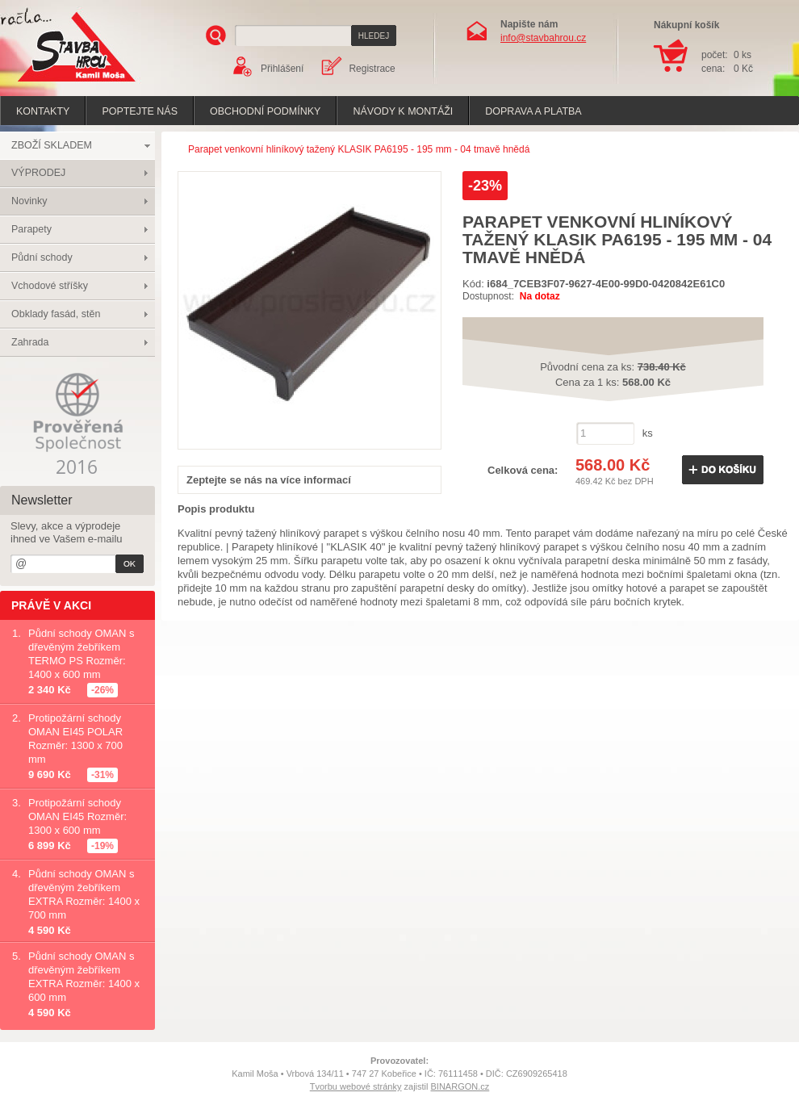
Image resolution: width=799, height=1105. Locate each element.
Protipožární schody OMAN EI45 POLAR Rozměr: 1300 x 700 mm (75, 738)
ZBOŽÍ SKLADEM (51, 145)
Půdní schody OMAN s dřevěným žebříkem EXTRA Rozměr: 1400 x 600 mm (84, 976)
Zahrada (30, 342)
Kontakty (42, 111)
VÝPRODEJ (38, 172)
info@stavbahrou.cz (543, 38)
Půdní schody (42, 257)
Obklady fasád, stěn (55, 314)
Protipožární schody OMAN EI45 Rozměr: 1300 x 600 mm (77, 816)
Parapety (31, 229)
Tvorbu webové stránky (356, 1086)
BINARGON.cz (460, 1086)
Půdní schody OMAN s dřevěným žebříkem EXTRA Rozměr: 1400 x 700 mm (84, 894)
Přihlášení (282, 68)
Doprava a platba (533, 111)
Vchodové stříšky (49, 285)
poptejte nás (140, 111)
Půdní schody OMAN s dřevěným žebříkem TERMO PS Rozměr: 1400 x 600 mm (81, 653)
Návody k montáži (403, 111)
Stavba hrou (51, 83)
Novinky (29, 201)
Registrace (372, 68)
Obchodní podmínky (265, 111)
